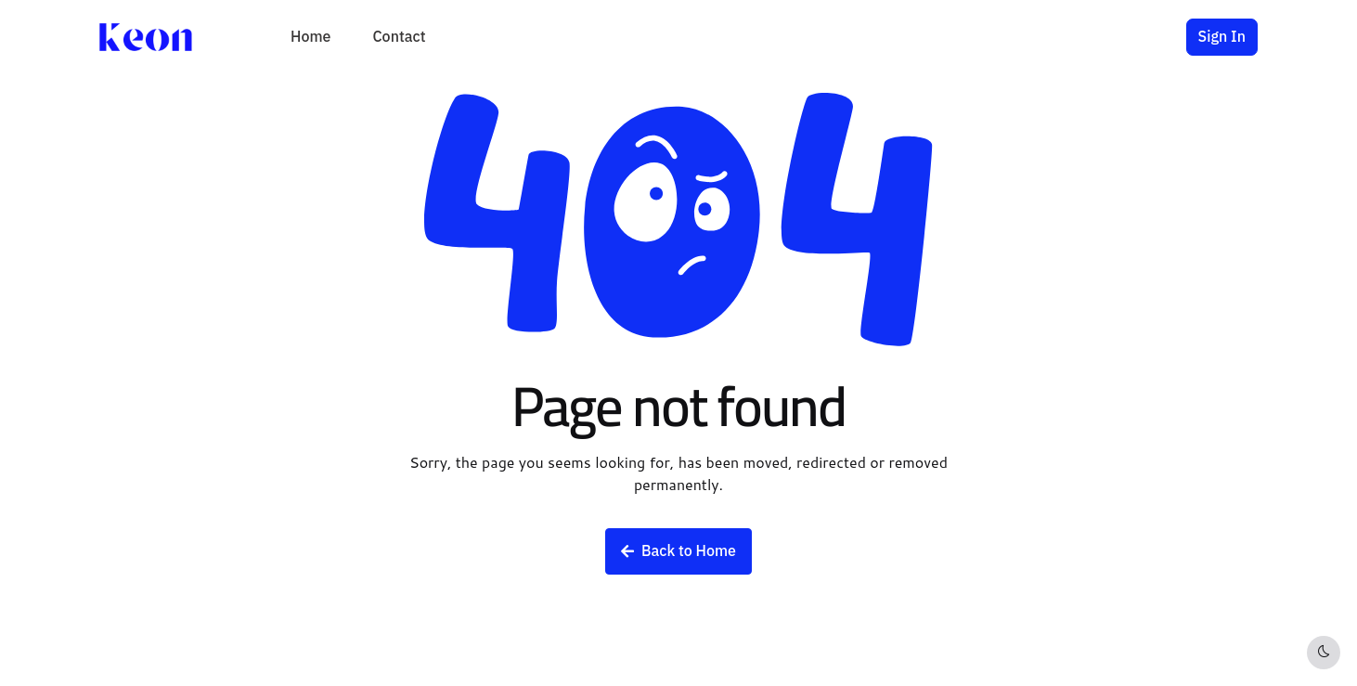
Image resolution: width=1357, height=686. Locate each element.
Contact (398, 37)
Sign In (1222, 37)
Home (310, 37)
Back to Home (678, 551)
